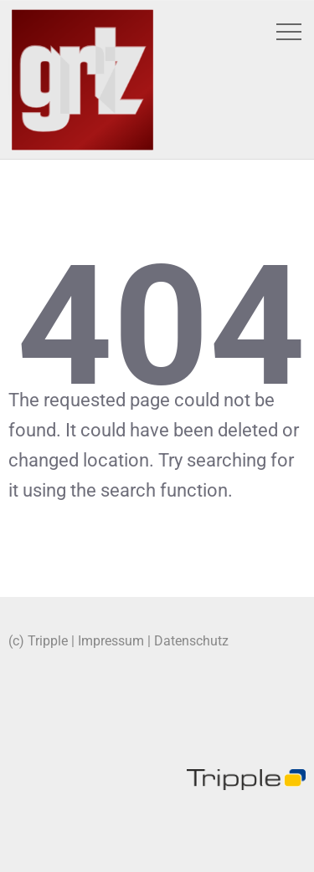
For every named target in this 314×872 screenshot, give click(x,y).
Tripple (48, 641)
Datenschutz (191, 641)
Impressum (111, 641)
